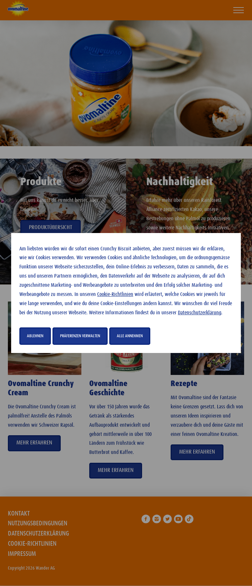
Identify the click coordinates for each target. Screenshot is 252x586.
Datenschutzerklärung (199, 313)
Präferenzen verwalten (80, 336)
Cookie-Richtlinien (115, 294)
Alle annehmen (130, 336)
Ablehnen (35, 336)
